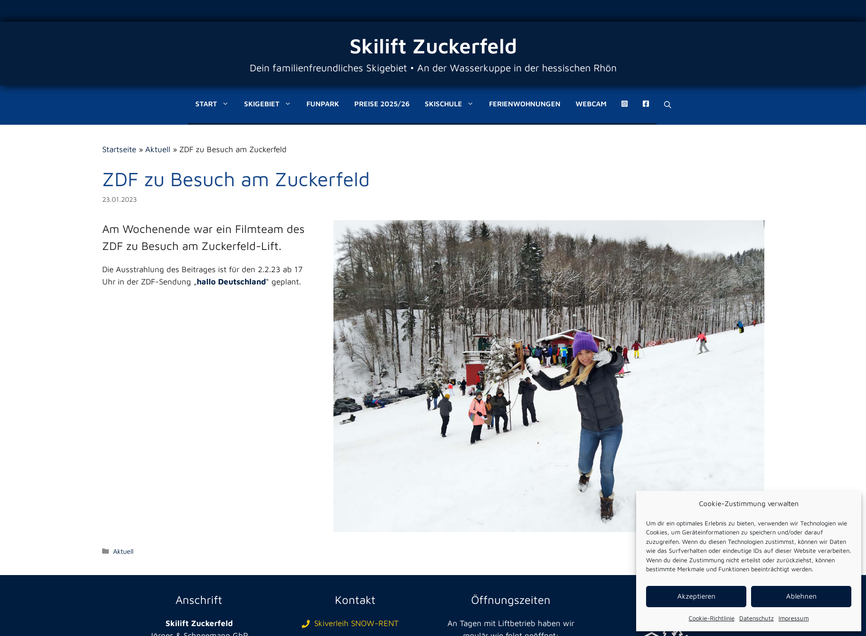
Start (215, 104)
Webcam (591, 104)
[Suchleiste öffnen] (667, 105)
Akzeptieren (696, 596)
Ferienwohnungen (524, 104)
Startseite (119, 149)
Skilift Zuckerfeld (433, 46)
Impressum (794, 618)
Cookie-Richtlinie (712, 618)
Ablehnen (801, 596)
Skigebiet (271, 104)
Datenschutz (756, 618)
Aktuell (157, 149)
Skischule (453, 104)
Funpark (322, 104)
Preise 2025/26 (382, 104)
